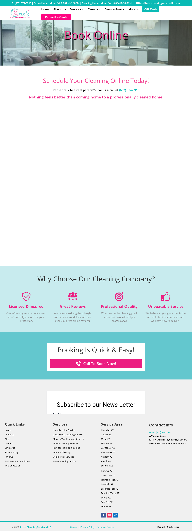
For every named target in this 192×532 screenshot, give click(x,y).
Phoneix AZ (106, 445)
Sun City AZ (107, 503)
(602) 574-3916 (23, 3)
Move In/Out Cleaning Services (68, 440)
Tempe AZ (106, 508)
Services (75, 10)
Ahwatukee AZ (108, 453)
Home (45, 10)
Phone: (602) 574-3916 (160, 434)
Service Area (113, 10)
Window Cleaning (62, 453)
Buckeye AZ (107, 472)
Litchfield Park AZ (109, 490)
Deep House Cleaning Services (68, 436)
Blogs (7, 440)
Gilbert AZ (106, 436)
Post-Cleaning (66, 449)
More (132, 10)
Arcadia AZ (106, 462)
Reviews (9, 458)
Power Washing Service (64, 462)
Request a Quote (56, 17)
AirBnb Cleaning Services (65, 445)
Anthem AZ (106, 458)
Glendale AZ (107, 485)
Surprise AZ (107, 467)
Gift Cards (150, 10)
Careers (93, 10)
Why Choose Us (12, 467)
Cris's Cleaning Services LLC (35, 528)
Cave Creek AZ (108, 477)
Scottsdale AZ (108, 449)
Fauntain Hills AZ (109, 481)
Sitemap (74, 528)
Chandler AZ (107, 431)
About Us (59, 10)
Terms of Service (105, 528)
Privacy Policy (11, 453)
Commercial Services (63, 458)
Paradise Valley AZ (110, 494)
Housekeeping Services (64, 431)
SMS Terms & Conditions (17, 462)
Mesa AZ (105, 440)
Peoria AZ (106, 499)
